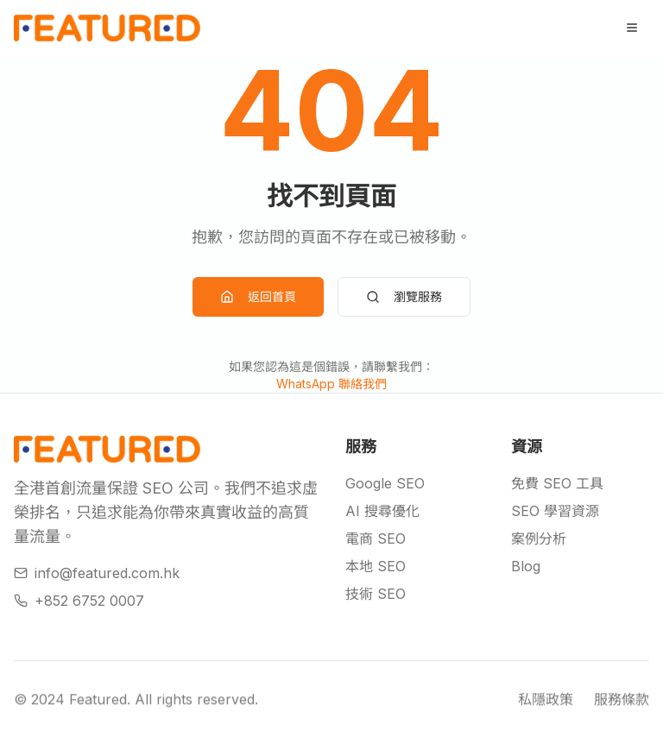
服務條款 (621, 704)
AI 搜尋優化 (382, 510)
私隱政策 (545, 704)
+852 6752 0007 (79, 600)
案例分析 (538, 538)
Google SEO (385, 483)
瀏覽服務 (404, 296)
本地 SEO (375, 566)
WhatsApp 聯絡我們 (331, 383)
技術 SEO (375, 593)
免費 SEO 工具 (557, 483)
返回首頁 (258, 296)
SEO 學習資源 (555, 510)
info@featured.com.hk (97, 573)
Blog (525, 566)
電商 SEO (375, 538)
